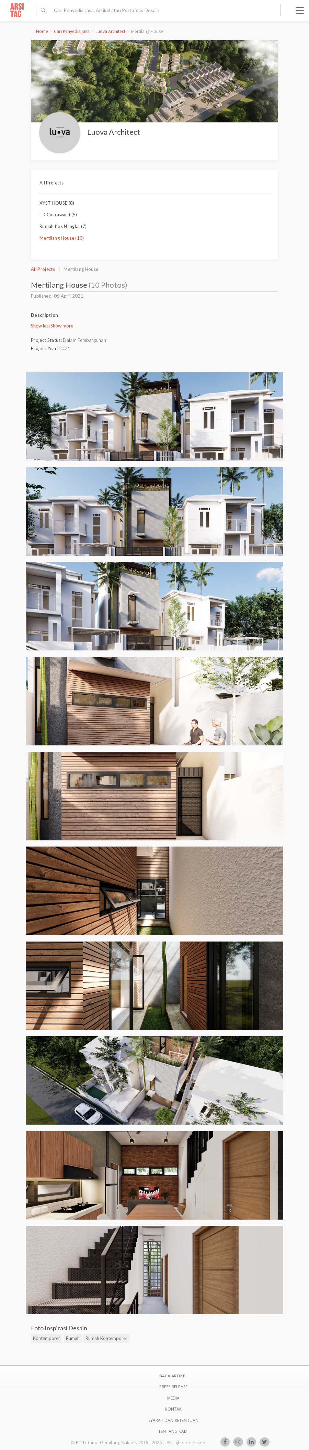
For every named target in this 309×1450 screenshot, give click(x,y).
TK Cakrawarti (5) (58, 214)
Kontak (173, 1409)
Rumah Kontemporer (106, 1338)
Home (42, 31)
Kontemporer (46, 1338)
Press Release (173, 1387)
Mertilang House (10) (61, 238)
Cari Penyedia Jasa (72, 31)
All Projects (51, 182)
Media (173, 1398)
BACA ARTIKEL (173, 1375)
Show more (61, 325)
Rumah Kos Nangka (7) (63, 226)
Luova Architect (110, 31)
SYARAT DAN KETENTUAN (173, 1420)
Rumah (73, 1338)
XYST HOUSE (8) (57, 203)
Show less (40, 325)
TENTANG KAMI (173, 1431)
